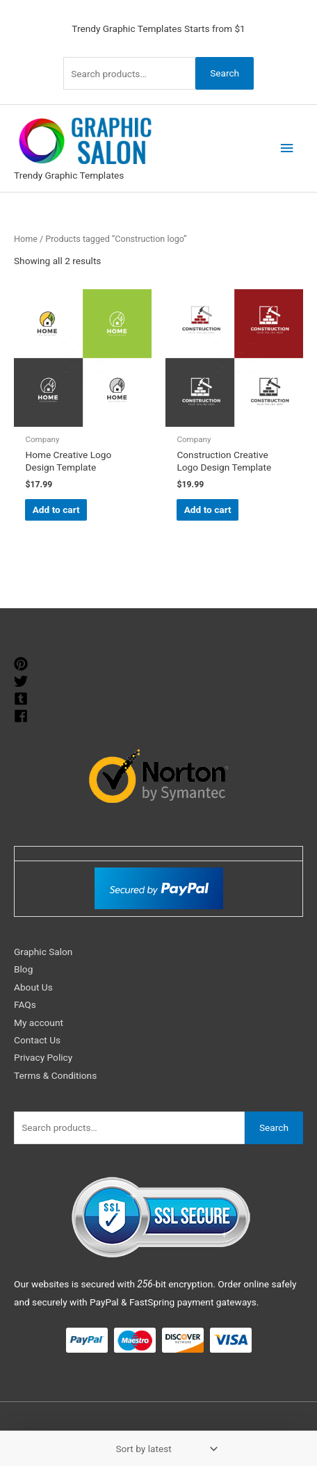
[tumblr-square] (22, 699)
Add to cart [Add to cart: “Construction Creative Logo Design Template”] (207, 509)
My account (38, 1022)
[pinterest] (22, 664)
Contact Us (37, 1039)
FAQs (25, 1004)
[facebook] (22, 716)
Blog (23, 969)
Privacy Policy (43, 1057)
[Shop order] (164, 1448)
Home (26, 239)
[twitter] (22, 681)
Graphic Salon (43, 951)
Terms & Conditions (55, 1075)
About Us (33, 987)
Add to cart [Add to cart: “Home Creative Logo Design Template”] (56, 509)
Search (224, 73)
